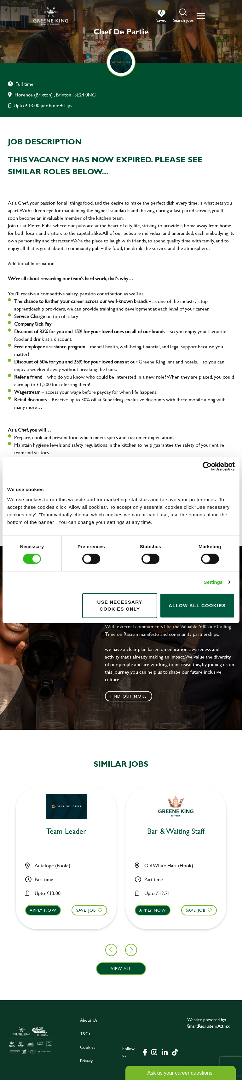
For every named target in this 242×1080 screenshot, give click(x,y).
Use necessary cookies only (119, 605)
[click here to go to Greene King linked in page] (164, 1051)
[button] (183, 16)
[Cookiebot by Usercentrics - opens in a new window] (207, 466)
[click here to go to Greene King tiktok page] (175, 1051)
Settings (213, 582)
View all (121, 968)
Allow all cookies (197, 605)
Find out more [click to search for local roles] (128, 696)
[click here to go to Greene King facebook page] (145, 1051)
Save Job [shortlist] (31, 910)
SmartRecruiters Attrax (208, 1026)
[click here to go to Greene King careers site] (30, 1040)
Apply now (97, 910)
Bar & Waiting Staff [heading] (121, 831)
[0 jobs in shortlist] (161, 16)
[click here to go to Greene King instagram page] (154, 1051)
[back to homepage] (51, 15)
